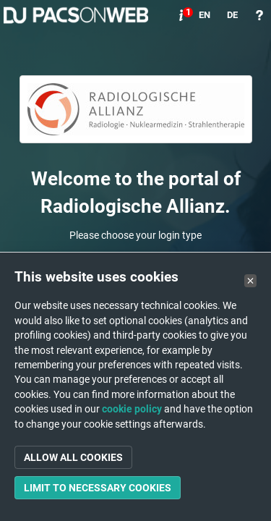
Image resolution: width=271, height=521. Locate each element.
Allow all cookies (73, 457)
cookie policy (132, 409)
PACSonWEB (76, 15)
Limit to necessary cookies (97, 488)
